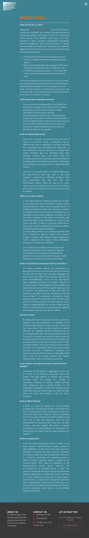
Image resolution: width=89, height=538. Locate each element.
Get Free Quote (70, 526)
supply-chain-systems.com (40, 30)
